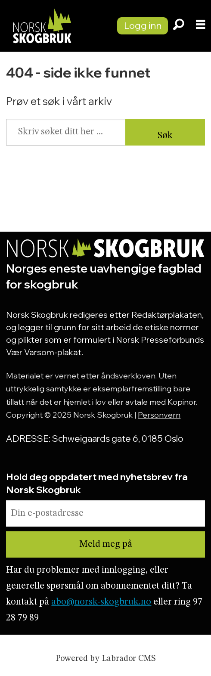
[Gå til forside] (54, 25)
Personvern (159, 415)
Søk (165, 135)
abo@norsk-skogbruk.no (101, 602)
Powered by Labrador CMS (105, 658)
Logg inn (142, 25)
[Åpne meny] (200, 26)
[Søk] (178, 26)
